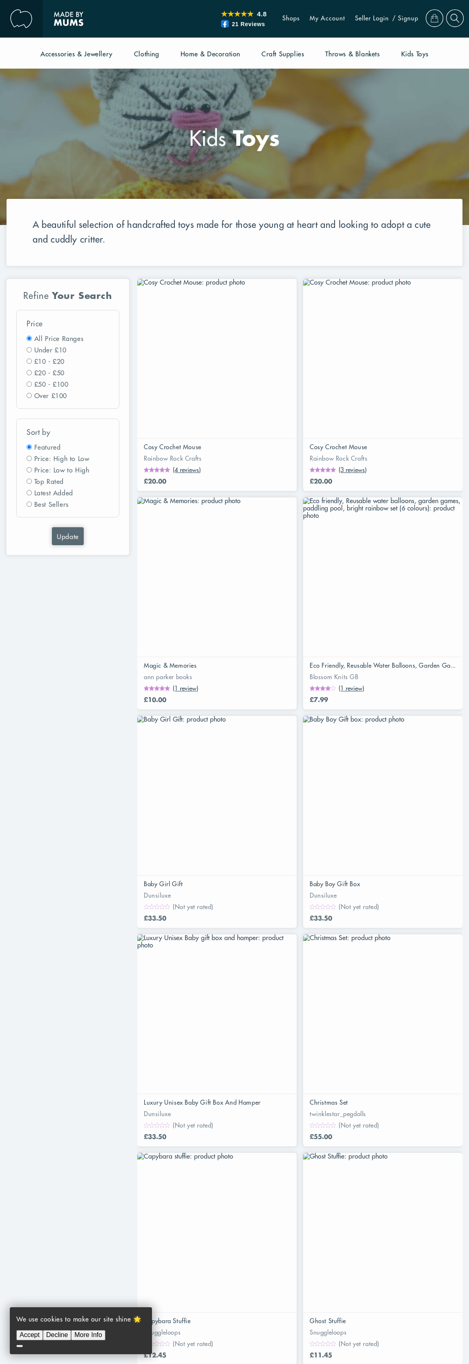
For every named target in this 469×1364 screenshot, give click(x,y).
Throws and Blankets (84, 1150)
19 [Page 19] (246, 946)
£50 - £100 (51, 384)
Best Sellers (51, 504)
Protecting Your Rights (86, 1062)
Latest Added (53, 493)
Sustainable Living (81, 1209)
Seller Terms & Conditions (215, 1091)
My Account (315, 19)
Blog (306, 1047)
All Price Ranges (59, 339)
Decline (57, 1334)
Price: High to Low (61, 459)
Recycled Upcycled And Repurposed (172, 1209)
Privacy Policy (397, 1329)
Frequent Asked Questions (215, 1062)
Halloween (170, 1224)
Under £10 (50, 350)
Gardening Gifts (131, 1194)
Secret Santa (215, 1224)
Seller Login (360, 19)
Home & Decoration (327, 1135)
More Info (88, 1334)
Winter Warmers (283, 1238)
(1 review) (406, 415)
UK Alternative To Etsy (209, 1077)
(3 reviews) (297, 415)
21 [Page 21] (286, 946)
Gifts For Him (162, 1253)
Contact (310, 1062)
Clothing (222, 1135)
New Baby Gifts (215, 1253)
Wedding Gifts (313, 1253)
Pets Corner (340, 1194)
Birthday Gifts (365, 1253)
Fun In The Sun (76, 1194)
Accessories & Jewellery (163, 1135)
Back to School (122, 1224)
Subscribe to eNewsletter (336, 1077)
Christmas (68, 1253)
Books (62, 1135)
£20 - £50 (49, 373)
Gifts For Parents (79, 1238)
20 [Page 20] (266, 946)
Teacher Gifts (263, 1224)
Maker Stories (320, 1091)
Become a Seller (201, 1047)
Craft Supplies (266, 1135)
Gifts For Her (112, 1253)
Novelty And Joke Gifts (278, 1194)
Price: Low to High (61, 470)
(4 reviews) (187, 415)
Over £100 (50, 396)
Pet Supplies (99, 1135)
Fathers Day (384, 1238)
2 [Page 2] (166, 946)
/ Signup (393, 19)
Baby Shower (172, 1238)
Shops (279, 19)
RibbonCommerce (392, 1314)
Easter (359, 1209)
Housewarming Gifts (322, 1224)
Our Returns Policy (82, 1077)
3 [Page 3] (186, 946)
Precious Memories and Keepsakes (288, 1209)
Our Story (314, 1033)
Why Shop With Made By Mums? (104, 1033)
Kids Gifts (128, 1238)
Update (68, 537)
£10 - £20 (49, 362)
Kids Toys (380, 1135)
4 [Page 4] (206, 946)
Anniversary (72, 1224)
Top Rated (49, 482)
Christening (265, 1253)
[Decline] (19, 1346)
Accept (30, 1334)
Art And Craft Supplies (199, 1194)
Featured (47, 447)
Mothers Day (337, 1238)
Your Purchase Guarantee (92, 1047)
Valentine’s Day (225, 1238)
